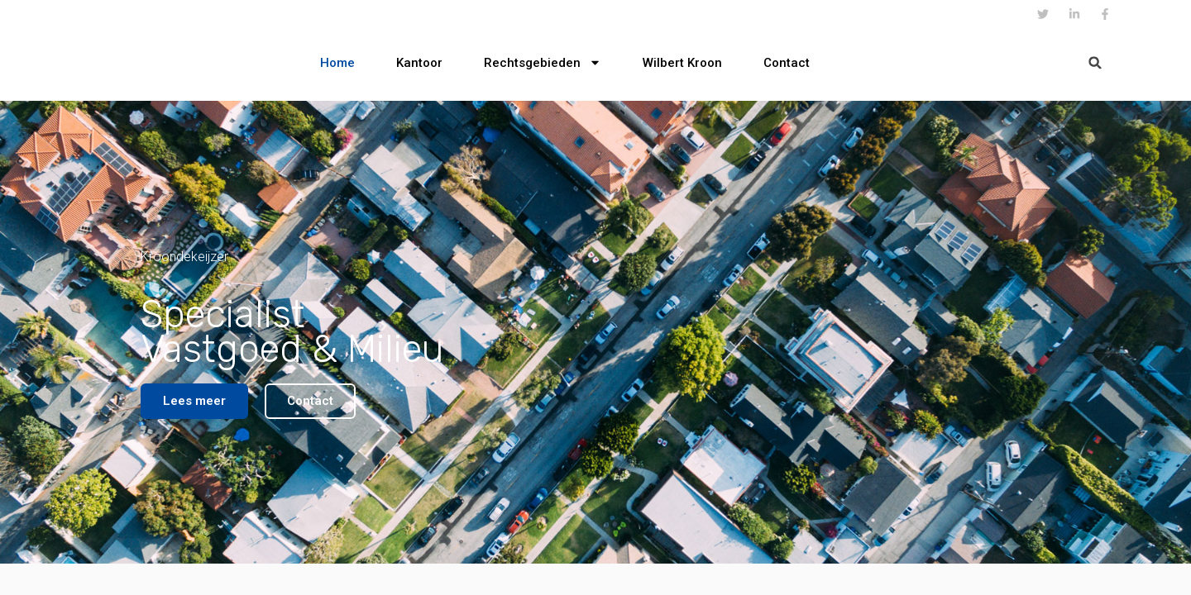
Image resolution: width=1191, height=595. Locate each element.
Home (337, 62)
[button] (1095, 62)
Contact (786, 62)
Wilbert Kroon (682, 62)
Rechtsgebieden (542, 62)
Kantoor (419, 62)
